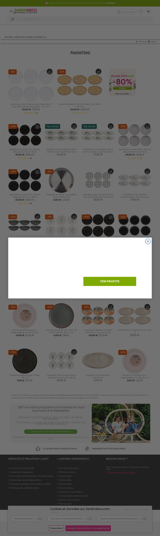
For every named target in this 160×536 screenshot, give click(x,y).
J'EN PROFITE (110, 281)
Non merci (109, 291)
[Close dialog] (148, 241)
